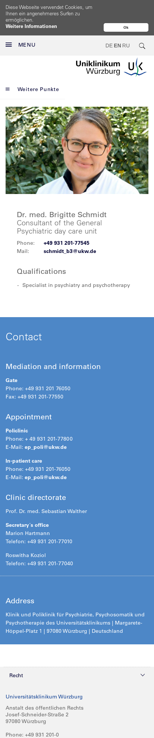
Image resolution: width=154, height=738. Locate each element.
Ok (126, 27)
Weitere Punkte (32, 73)
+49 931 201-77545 (66, 227)
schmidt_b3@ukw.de (70, 235)
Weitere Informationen (31, 26)
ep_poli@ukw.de (46, 431)
